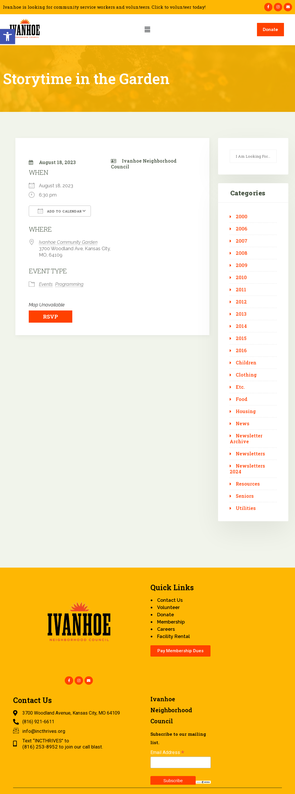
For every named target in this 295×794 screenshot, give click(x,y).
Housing (246, 411)
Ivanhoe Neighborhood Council (144, 164)
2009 (241, 265)
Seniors (245, 496)
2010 (241, 277)
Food (241, 399)
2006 (241, 229)
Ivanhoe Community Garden (68, 242)
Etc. (240, 387)
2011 (241, 289)
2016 (241, 350)
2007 (241, 241)
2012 (241, 302)
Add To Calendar (60, 211)
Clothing (246, 375)
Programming (69, 284)
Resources (248, 484)
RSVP (50, 316)
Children (246, 363)
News (242, 423)
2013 (241, 314)
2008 (241, 253)
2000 (241, 216)
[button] (7, 36)
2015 (241, 338)
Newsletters (250, 454)
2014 (241, 326)
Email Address (167, 752)
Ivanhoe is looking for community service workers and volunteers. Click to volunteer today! (104, 7)
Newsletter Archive (246, 438)
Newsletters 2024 (247, 469)
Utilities (246, 508)
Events (46, 284)
